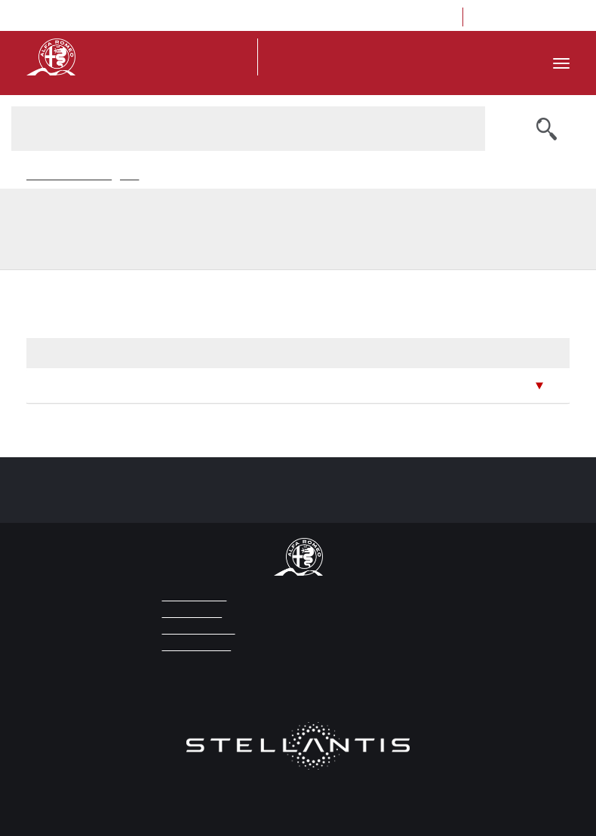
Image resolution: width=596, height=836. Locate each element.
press (334, 18)
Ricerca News (165, 176)
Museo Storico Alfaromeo (68, 176)
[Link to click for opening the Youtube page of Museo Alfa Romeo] (555, 17)
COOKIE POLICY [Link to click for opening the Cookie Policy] (192, 646)
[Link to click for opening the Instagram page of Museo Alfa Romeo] (510, 17)
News (126, 176)
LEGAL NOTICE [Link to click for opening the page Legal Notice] (191, 596)
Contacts (428, 18)
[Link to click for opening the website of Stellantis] (298, 755)
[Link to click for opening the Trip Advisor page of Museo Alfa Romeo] (533, 17)
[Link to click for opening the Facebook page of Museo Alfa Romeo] (487, 17)
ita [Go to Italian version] (302, 18)
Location (378, 18)
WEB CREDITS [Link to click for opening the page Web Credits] (189, 613)
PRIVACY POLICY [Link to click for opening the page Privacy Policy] (195, 629)
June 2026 (62, 385)
